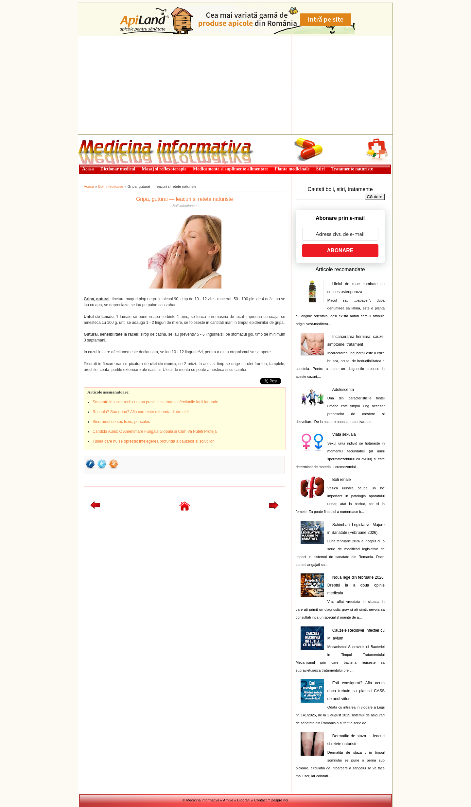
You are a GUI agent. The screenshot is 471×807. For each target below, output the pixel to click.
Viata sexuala (344, 434)
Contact (260, 800)
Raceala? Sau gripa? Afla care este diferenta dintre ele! (141, 412)
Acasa (89, 186)
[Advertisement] (235, 85)
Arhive (228, 800)
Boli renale (341, 479)
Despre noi (279, 800)
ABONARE (340, 250)
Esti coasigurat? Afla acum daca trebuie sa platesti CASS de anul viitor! (356, 691)
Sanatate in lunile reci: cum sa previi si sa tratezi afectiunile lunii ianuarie (155, 402)
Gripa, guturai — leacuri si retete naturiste (184, 199)
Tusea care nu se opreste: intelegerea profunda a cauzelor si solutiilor (153, 441)
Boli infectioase (110, 186)
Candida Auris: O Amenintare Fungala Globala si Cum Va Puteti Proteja (155, 431)
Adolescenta (343, 389)
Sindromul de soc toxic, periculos (121, 421)
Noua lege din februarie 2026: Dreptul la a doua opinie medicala (356, 585)
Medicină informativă (95, 137)
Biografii (243, 800)
